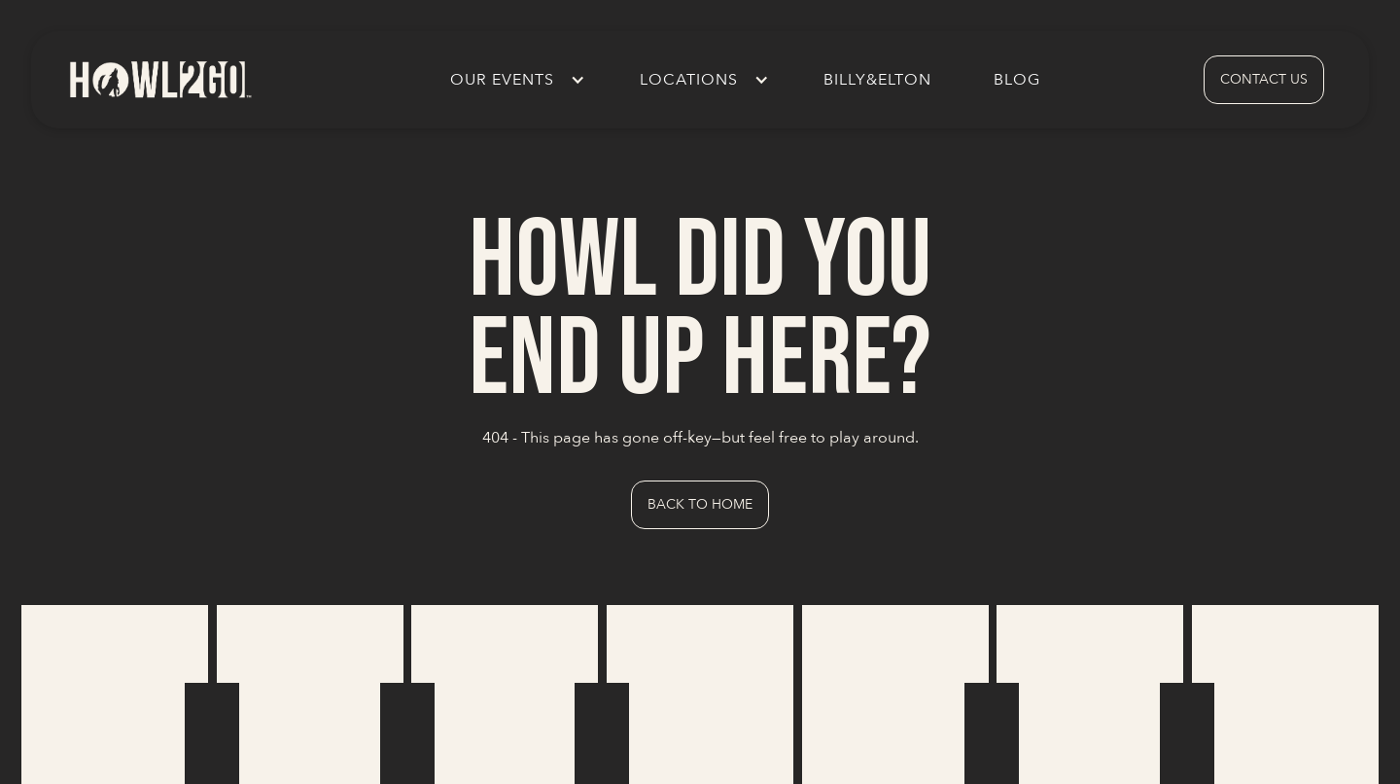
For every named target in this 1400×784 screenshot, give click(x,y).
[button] (514, 79)
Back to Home (700, 504)
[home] (159, 79)
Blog (1017, 79)
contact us (1264, 79)
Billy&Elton (877, 79)
